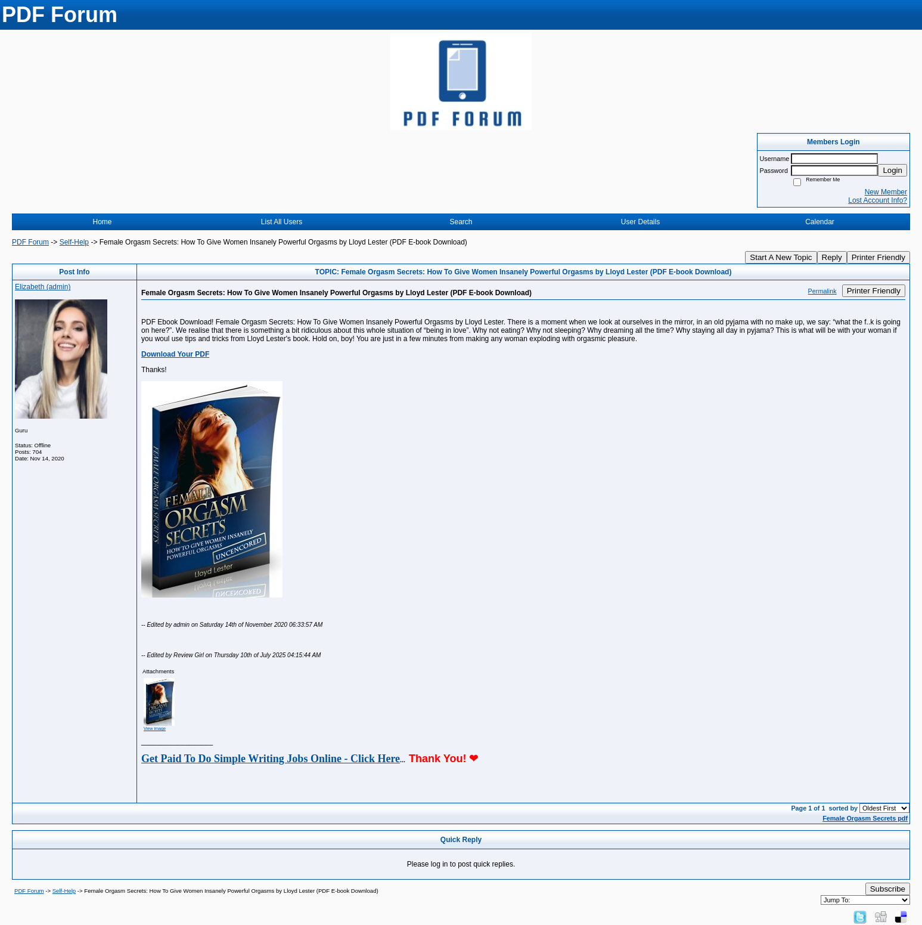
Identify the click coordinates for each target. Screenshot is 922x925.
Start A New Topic (781, 257)
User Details (640, 222)
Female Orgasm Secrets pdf (865, 818)
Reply (832, 257)
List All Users (281, 222)
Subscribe (887, 888)
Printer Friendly (878, 257)
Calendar (819, 222)
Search (460, 222)
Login (892, 170)
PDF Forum (30, 242)
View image (155, 728)
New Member (886, 192)
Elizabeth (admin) (42, 287)
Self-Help (74, 242)
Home (101, 222)
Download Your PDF (175, 354)
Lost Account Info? (877, 200)
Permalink (822, 291)
